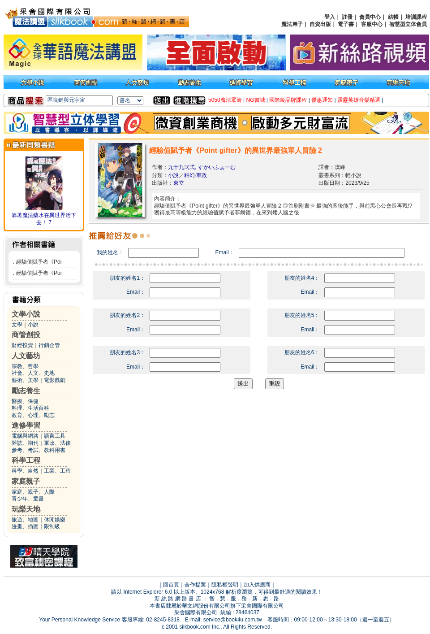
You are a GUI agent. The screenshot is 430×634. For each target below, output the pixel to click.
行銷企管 (49, 345)
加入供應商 (257, 585)
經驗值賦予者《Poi (38, 262)
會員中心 (370, 17)
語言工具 (54, 436)
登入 (329, 17)
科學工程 (26, 460)
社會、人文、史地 (33, 373)
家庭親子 (26, 481)
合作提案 (195, 585)
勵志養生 (26, 391)
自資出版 (320, 24)
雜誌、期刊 (25, 443)
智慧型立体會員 (408, 24)
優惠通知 (322, 100)
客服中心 (372, 24)
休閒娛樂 (54, 520)
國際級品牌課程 (288, 100)
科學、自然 (25, 471)
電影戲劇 (54, 380)
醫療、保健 (25, 401)
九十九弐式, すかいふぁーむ (202, 167)
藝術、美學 (25, 380)
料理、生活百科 (30, 408)
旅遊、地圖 (25, 520)
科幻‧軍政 (195, 175)
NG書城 (255, 100)
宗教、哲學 (25, 366)
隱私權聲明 (224, 585)
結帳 (393, 17)
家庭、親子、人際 (33, 492)
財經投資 (22, 345)
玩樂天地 (26, 509)
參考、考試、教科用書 (38, 450)
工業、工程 (57, 471)
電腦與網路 (25, 436)
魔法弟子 (292, 24)
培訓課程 (416, 17)
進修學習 (26, 425)
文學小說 (26, 314)
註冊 (347, 17)
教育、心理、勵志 (33, 415)
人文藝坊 (26, 356)
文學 (17, 324)
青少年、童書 (28, 498)
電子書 (346, 24)
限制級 (52, 526)
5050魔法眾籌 (225, 100)
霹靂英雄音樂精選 (358, 100)
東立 (178, 183)
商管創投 (26, 335)
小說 (33, 324)
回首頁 (171, 585)
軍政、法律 (57, 443)
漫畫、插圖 (25, 526)
